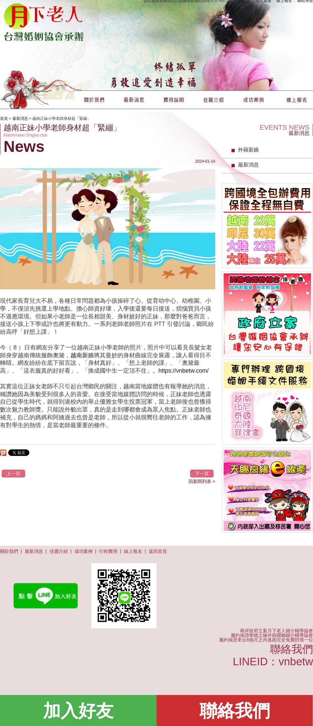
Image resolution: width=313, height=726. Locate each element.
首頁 (4, 118)
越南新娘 (82, 355)
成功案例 (253, 100)
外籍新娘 (248, 150)
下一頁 (202, 473)
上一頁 (13, 473)
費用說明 (174, 100)
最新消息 (134, 100)
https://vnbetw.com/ (183, 370)
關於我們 (94, 100)
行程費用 (108, 551)
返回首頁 (158, 551)
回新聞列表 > (201, 481)
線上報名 (293, 100)
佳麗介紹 (213, 100)
